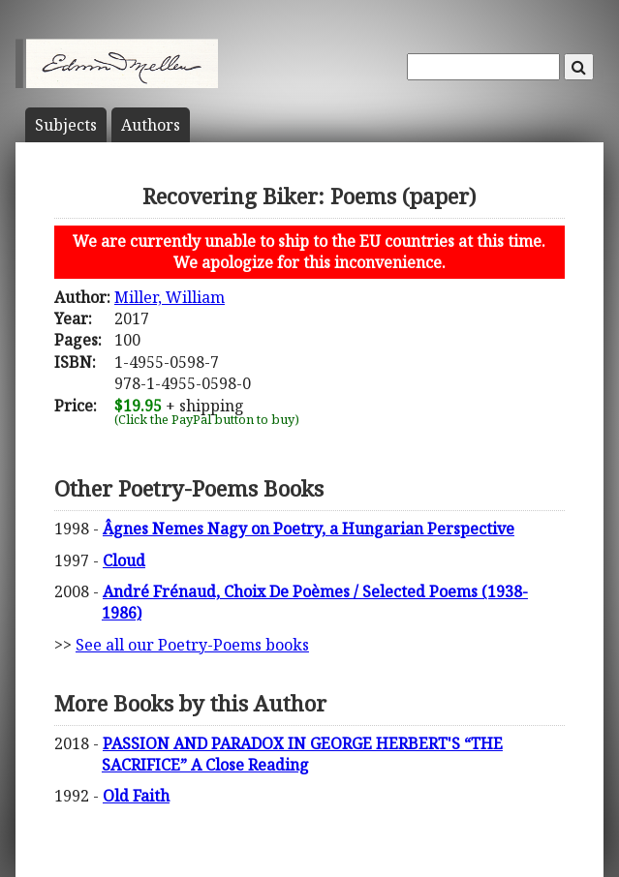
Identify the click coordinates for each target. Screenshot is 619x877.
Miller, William (169, 297)
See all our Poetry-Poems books (192, 644)
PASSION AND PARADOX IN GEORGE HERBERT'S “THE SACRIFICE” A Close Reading (302, 754)
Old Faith (136, 795)
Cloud (124, 560)
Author (150, 125)
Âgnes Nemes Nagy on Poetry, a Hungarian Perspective (308, 528)
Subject (66, 125)
